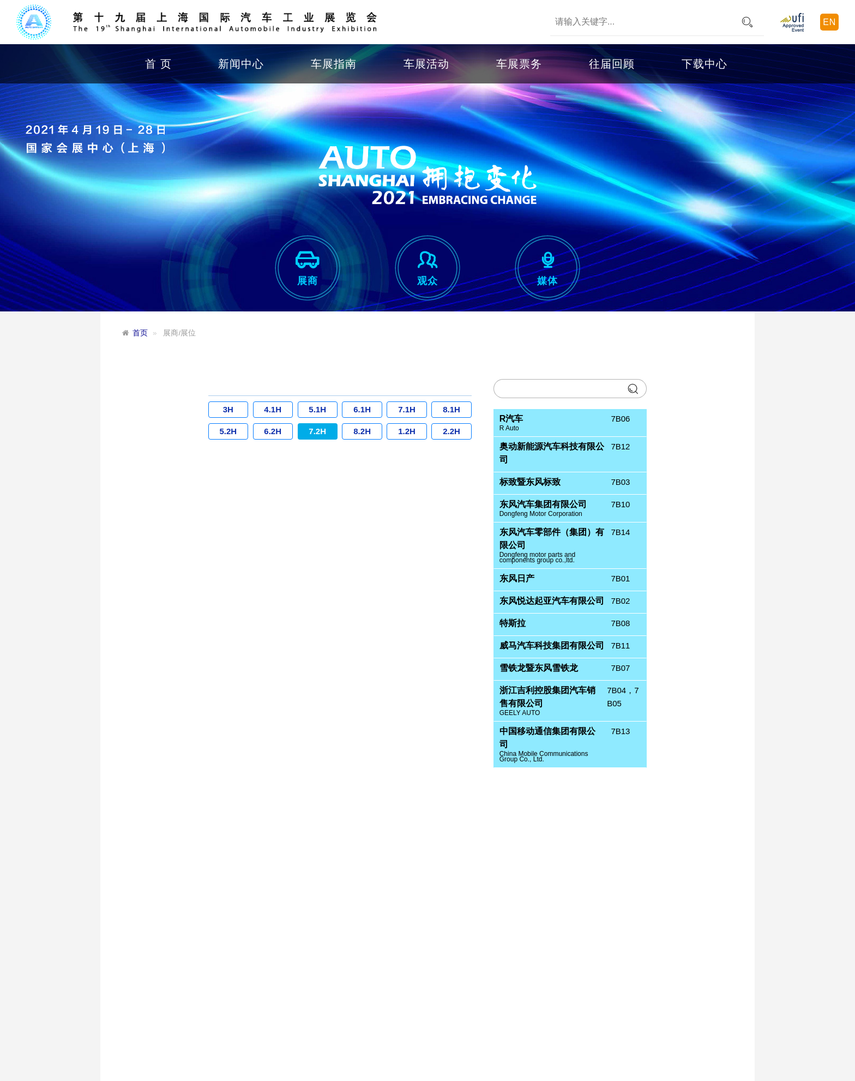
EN (829, 22)
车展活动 (426, 64)
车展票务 (519, 64)
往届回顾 (612, 64)
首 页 (158, 64)
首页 (140, 333)
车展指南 (334, 64)
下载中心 (704, 64)
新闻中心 (241, 64)
